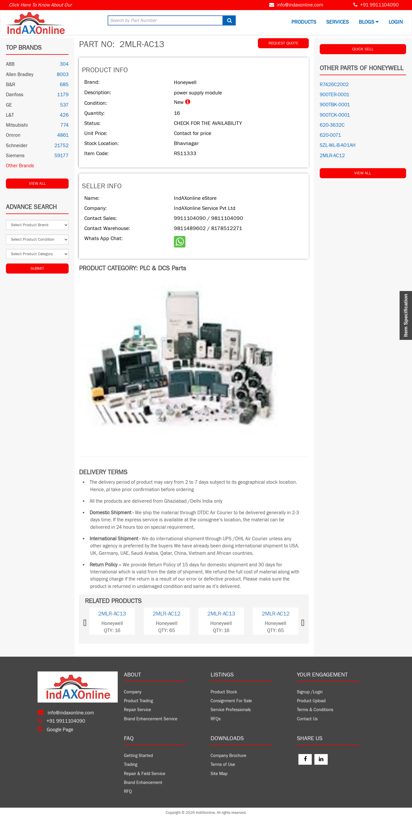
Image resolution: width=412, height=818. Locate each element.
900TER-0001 (334, 95)
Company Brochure (228, 755)
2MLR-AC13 (112, 613)
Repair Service (137, 709)
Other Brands (20, 166)
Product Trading (138, 700)
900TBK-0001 (335, 105)
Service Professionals (231, 709)
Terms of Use (223, 764)
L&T (10, 115)
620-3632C (332, 125)
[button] (93, 621)
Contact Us (307, 718)
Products (303, 22)
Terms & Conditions (315, 709)
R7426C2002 (334, 85)
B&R (10, 85)
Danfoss (14, 95)
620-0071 (330, 135)
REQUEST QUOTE (283, 43)
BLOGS (369, 22)
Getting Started (138, 755)
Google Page (55, 730)
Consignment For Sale (231, 700)
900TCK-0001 (335, 115)
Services (337, 22)
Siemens (15, 156)
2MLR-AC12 (166, 613)
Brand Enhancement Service (150, 718)
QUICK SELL (363, 49)
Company (132, 692)
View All (37, 183)
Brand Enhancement (143, 782)
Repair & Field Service (144, 773)
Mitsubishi (17, 125)
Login (396, 22)
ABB (10, 64)
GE (9, 105)
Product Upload (311, 700)
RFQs (216, 718)
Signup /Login (310, 692)
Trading (130, 764)
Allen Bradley (19, 75)
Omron (13, 135)
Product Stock (224, 692)
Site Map (219, 773)
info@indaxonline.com (300, 5)
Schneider (17, 146)
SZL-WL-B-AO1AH (338, 145)
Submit (37, 268)
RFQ (128, 791)
